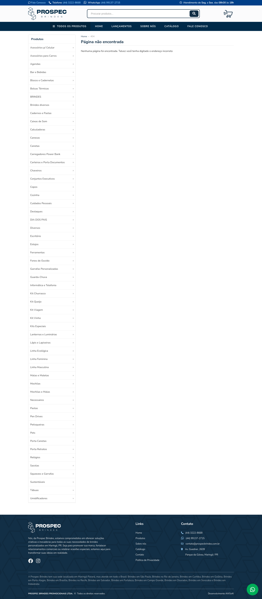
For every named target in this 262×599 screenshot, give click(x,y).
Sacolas (34, 465)
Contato (140, 554)
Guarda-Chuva (38, 277)
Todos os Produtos (71, 26)
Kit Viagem (36, 310)
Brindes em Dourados (175, 580)
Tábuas (34, 490)
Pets (32, 433)
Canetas (34, 146)
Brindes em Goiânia (212, 576)
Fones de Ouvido (39, 260)
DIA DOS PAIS (38, 219)
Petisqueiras (37, 424)
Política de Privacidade (147, 560)
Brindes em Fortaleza (122, 580)
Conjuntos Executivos (42, 178)
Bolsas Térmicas (39, 88)
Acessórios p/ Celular (42, 47)
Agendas (35, 64)
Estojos (34, 244)
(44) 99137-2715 (110, 2)
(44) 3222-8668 (72, 2)
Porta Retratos (38, 449)
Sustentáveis (37, 482)
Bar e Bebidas (38, 72)
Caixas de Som (38, 121)
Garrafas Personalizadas (44, 269)
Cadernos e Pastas (40, 113)
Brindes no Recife (77, 580)
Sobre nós (148, 26)
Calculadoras (37, 129)
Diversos (35, 228)
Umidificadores (38, 498)
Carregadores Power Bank (45, 154)
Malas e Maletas (39, 375)
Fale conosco (197, 26)
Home (99, 26)
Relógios (35, 457)
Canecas (35, 138)
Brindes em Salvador (99, 580)
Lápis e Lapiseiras (40, 342)
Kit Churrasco (38, 293)
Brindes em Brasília (57, 580)
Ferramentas (37, 252)
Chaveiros (35, 170)
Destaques (36, 211)
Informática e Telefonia (43, 285)
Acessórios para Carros (43, 56)
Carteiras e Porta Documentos (47, 162)
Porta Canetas (38, 441)
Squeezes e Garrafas (42, 474)
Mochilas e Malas (40, 392)
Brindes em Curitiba (190, 576)
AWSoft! (229, 593)
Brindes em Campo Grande (149, 580)
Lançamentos (122, 26)
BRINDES (35, 97)
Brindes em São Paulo (139, 576)
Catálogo (171, 26)
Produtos (140, 538)
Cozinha (34, 195)
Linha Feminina (38, 359)
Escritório (35, 236)
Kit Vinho (35, 318)
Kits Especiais (38, 326)
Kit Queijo (35, 301)
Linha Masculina (39, 367)
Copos (33, 187)
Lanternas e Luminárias (43, 334)
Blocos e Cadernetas (42, 80)
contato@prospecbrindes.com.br (203, 543)
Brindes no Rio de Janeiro (165, 576)
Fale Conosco (38, 2)
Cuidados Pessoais (41, 203)
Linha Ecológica (39, 351)
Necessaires (37, 400)
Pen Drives (36, 416)
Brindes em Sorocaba (199, 580)
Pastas (34, 408)
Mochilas (35, 383)
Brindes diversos (39, 105)
